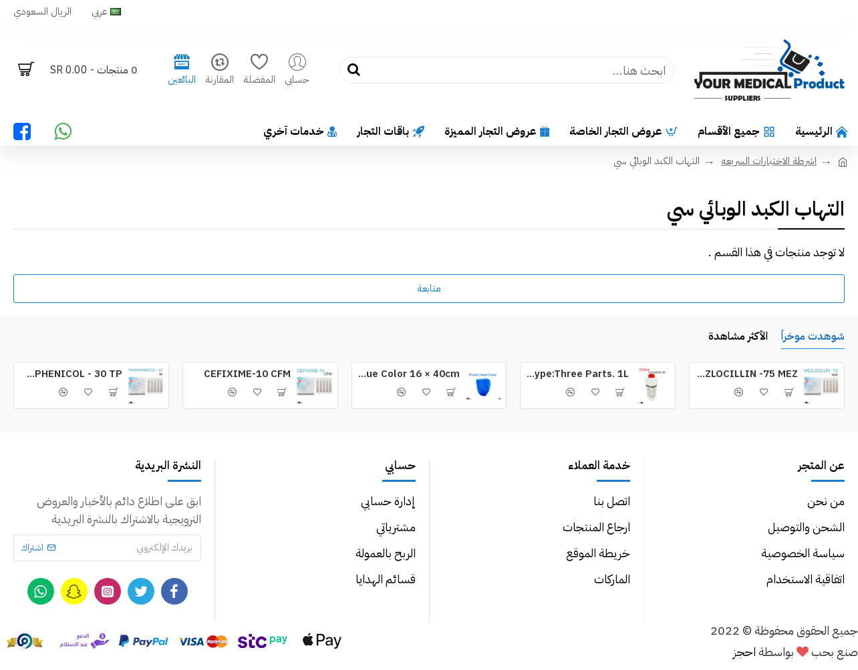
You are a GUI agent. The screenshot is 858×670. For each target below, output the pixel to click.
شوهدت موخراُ (813, 337)
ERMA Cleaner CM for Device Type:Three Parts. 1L (577, 374)
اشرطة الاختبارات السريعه (769, 160)
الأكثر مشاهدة (738, 337)
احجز (744, 652)
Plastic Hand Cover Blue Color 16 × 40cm (408, 374)
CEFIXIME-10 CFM (247, 374)
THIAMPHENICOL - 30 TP (70, 374)
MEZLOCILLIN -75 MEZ (746, 374)
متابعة (429, 288)
